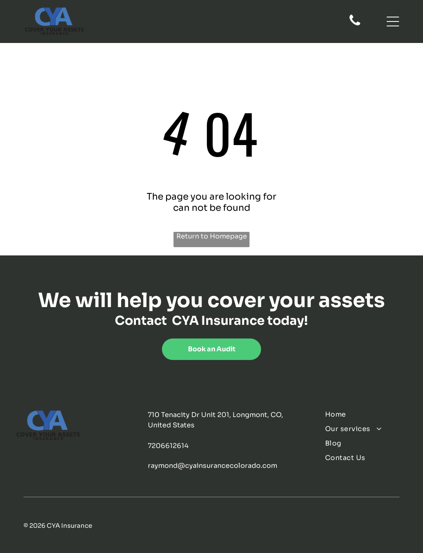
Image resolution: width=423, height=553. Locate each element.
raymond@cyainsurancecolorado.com (212, 465)
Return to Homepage (211, 236)
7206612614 (168, 445)
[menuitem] (366, 414)
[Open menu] (393, 21)
